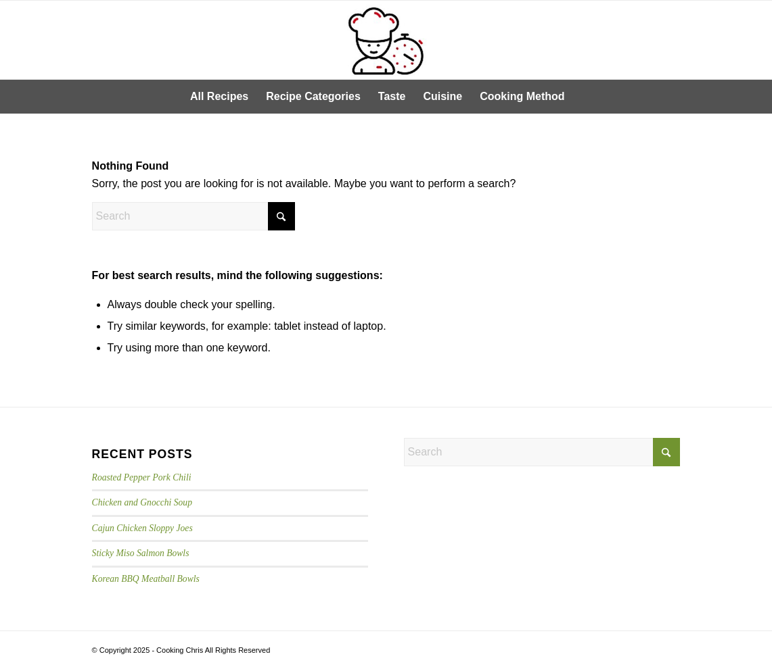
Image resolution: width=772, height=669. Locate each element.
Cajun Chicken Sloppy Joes (142, 528)
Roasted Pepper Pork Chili (141, 477)
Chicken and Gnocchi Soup (142, 502)
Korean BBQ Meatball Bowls (146, 579)
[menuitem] (219, 97)
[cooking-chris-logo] (385, 40)
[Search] (582, 97)
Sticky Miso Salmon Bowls (140, 553)
